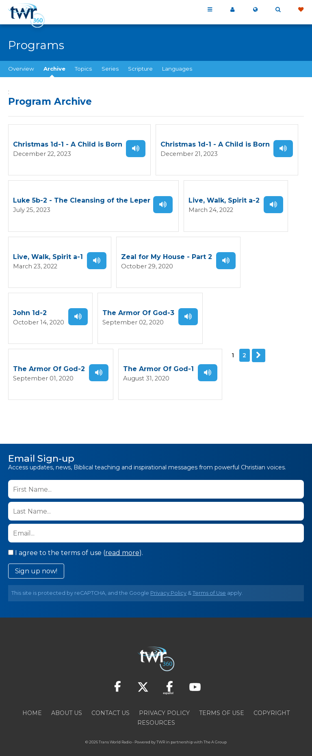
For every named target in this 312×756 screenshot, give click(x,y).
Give (300, 9)
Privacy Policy (168, 582)
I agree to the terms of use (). (75, 542)
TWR (160, 731)
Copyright (272, 702)
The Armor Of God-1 (157, 360)
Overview (21, 68)
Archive (54, 68)
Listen (135, 147)
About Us (66, 702)
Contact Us (110, 702)
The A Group (215, 731)
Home (32, 702)
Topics (83, 68)
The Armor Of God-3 (132, 306)
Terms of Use (209, 582)
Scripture (140, 68)
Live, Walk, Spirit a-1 (48, 252)
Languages (177, 68)
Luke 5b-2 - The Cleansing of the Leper (81, 198)
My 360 (232, 9)
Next (256, 346)
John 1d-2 (30, 306)
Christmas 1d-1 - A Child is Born (67, 144)
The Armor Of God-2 (49, 360)
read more (122, 542)
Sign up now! (36, 560)
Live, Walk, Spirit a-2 (223, 198)
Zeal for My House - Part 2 (165, 252)
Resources (156, 712)
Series (110, 68)
